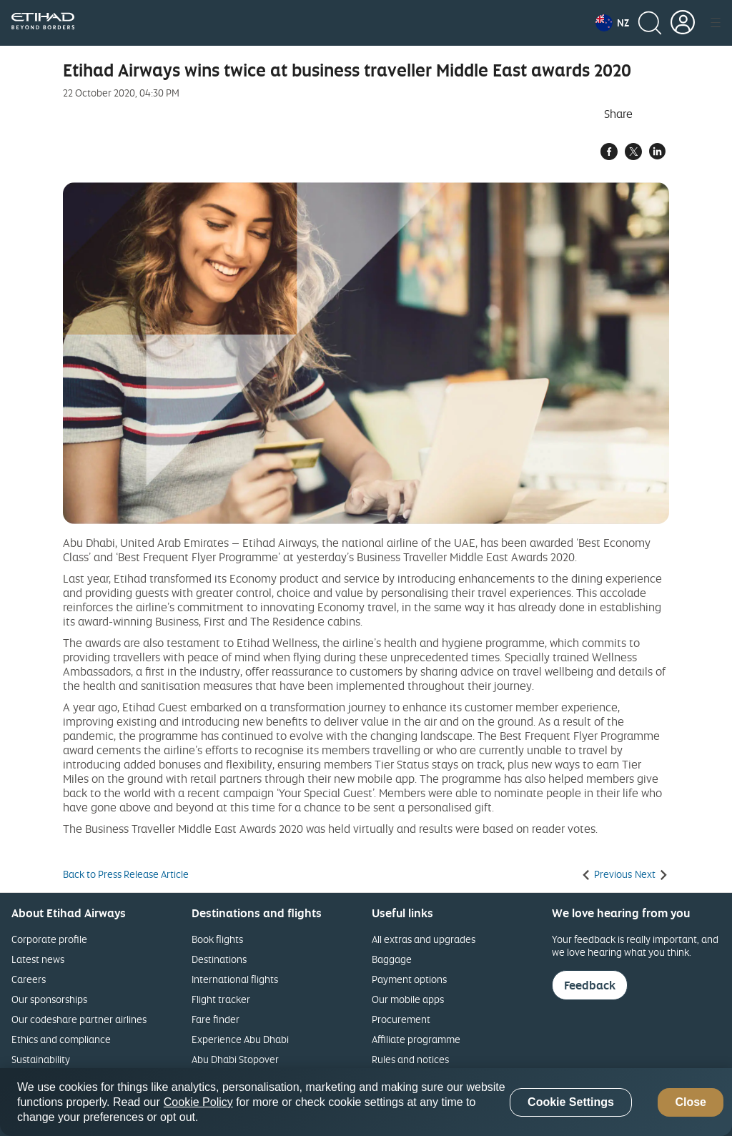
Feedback (589, 985)
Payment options (409, 979)
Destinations (219, 959)
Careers (28, 979)
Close (690, 1102)
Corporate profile (49, 939)
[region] (366, 1102)
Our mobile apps (408, 999)
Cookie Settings (571, 1102)
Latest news (37, 959)
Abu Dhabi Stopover (235, 1059)
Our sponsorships (49, 999)
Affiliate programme (416, 1039)
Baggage (392, 959)
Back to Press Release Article (126, 874)
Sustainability (40, 1059)
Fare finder (215, 1019)
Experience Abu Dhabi (240, 1039)
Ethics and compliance (61, 1039)
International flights (235, 979)
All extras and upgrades (423, 939)
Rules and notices (410, 1059)
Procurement (401, 1019)
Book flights (217, 939)
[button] (612, 22)
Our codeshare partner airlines (79, 1019)
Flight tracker (221, 999)
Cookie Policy (198, 1102)
